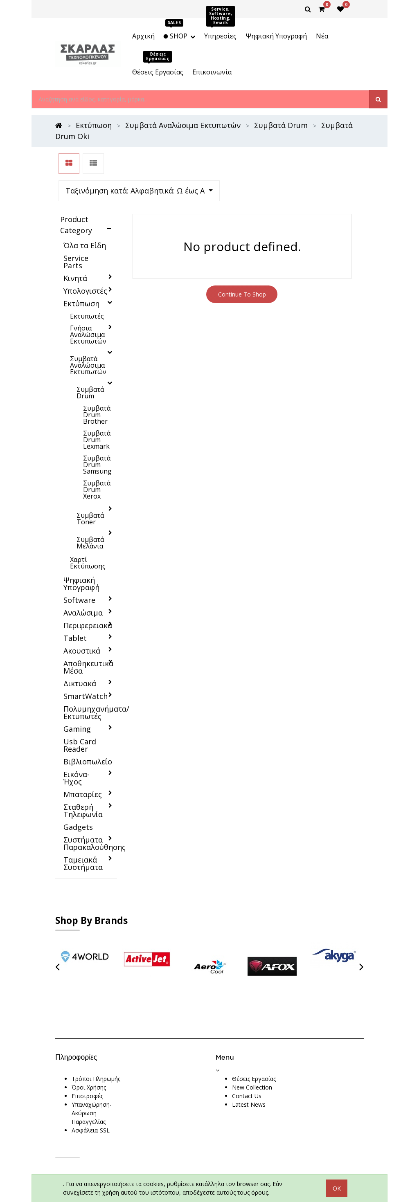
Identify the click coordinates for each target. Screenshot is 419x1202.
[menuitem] (143, 36)
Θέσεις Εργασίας (254, 1045)
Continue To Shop (242, 260)
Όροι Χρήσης (89, 1053)
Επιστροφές (87, 1062)
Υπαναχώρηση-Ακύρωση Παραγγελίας (92, 1079)
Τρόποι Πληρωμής (96, 1045)
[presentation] (57, 932)
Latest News (249, 1070)
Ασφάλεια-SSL (91, 1096)
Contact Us (246, 1062)
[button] (283, 163)
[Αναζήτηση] (378, 99)
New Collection (252, 1053)
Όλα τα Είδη (84, 211)
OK (337, 1171)
